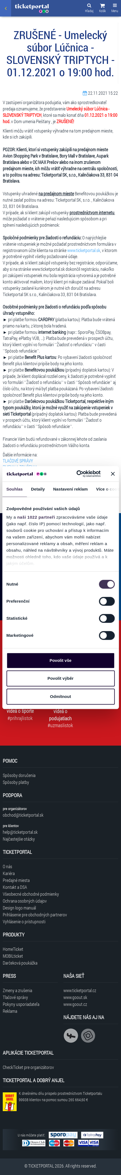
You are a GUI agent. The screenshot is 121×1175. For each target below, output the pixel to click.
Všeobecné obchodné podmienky (31, 894)
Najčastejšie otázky (19, 839)
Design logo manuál (19, 908)
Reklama (10, 1011)
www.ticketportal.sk (83, 250)
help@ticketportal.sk (20, 832)
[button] (102, 9)
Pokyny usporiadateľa (21, 1004)
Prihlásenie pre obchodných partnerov (35, 914)
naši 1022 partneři (36, 517)
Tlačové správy (15, 997)
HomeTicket (13, 949)
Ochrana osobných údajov (25, 901)
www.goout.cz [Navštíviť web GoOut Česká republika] (75, 1004)
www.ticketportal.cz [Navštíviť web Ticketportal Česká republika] (79, 990)
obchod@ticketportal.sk (23, 815)
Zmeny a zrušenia (17, 990)
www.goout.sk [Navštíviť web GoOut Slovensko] (75, 997)
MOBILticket (13, 956)
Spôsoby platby (16, 782)
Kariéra (9, 873)
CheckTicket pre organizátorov (28, 1067)
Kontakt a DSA (15, 887)
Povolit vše (60, 660)
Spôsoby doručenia (19, 775)
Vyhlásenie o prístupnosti (24, 921)
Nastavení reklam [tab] (70, 489)
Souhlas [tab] (14, 489)
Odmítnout (60, 696)
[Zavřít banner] (113, 474)
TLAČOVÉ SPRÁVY (18, 461)
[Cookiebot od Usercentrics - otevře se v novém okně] (77, 473)
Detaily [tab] (38, 489)
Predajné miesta (16, 880)
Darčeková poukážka (20, 963)
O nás (7, 866)
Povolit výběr (60, 678)
